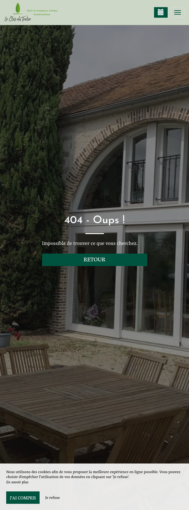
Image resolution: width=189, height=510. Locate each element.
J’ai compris (23, 497)
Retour (94, 259)
